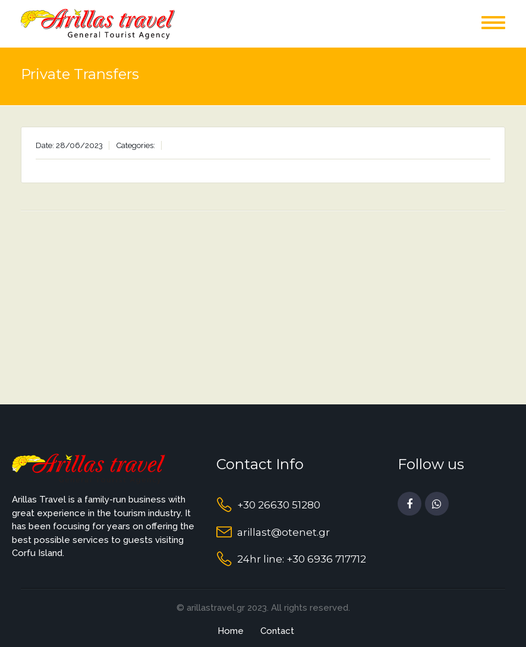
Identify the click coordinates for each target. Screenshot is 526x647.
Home (231, 631)
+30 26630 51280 (278, 505)
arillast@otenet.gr (283, 532)
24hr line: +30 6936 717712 (301, 559)
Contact (277, 631)
